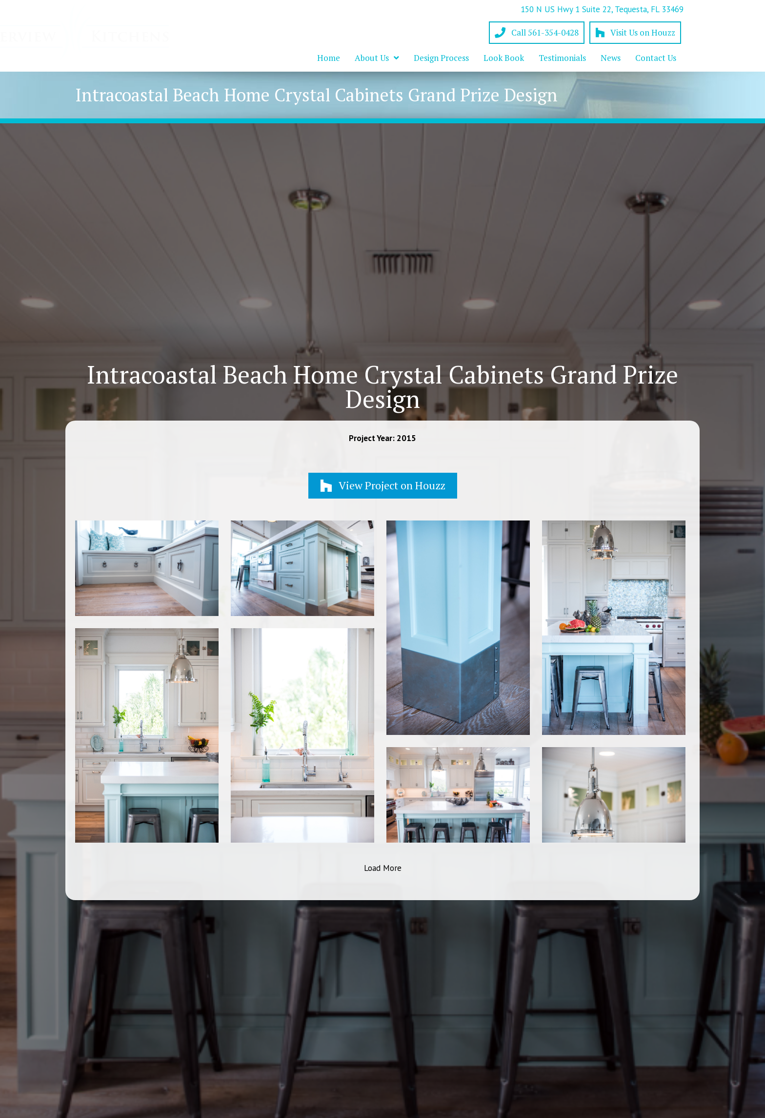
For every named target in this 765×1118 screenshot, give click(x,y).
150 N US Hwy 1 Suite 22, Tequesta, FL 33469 (602, 9)
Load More (383, 868)
